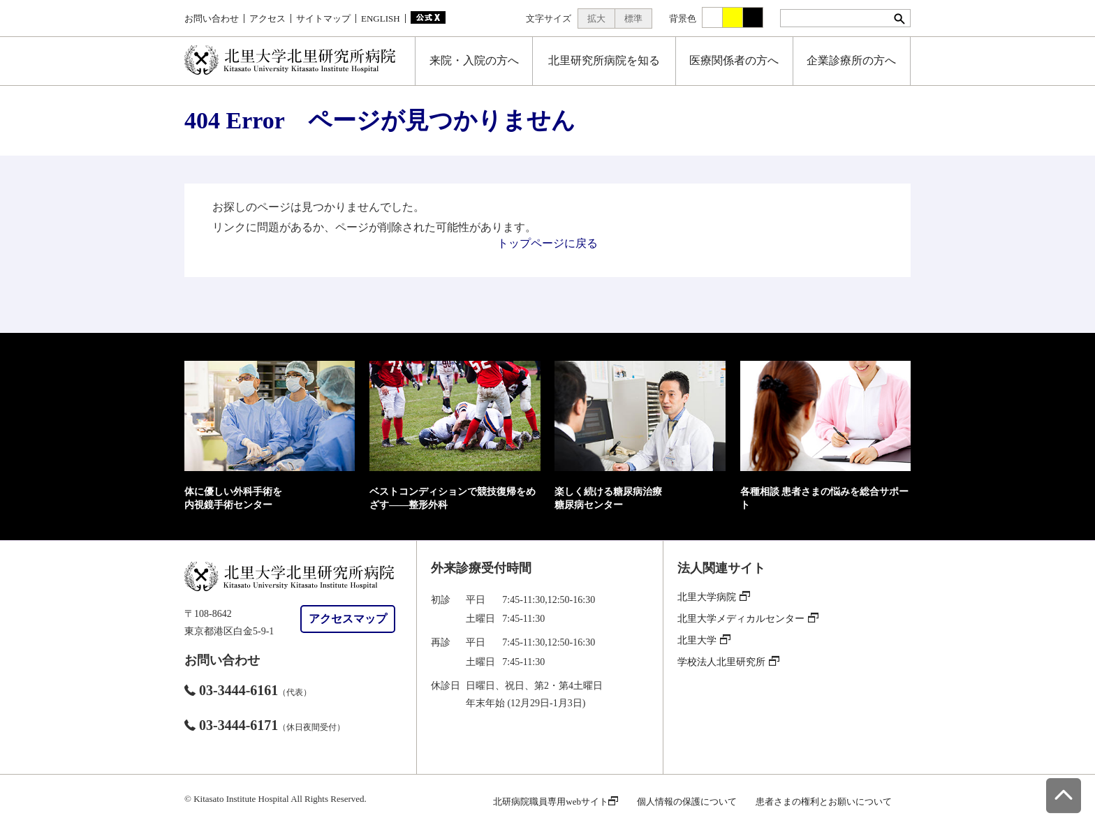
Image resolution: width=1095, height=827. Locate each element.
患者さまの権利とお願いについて (824, 801)
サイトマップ (323, 18)
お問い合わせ (211, 18)
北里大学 (703, 640)
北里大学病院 (713, 597)
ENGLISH (380, 18)
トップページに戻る (547, 243)
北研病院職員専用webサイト (555, 801)
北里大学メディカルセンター (747, 618)
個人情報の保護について (687, 801)
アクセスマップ (348, 619)
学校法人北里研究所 (728, 662)
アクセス (267, 18)
